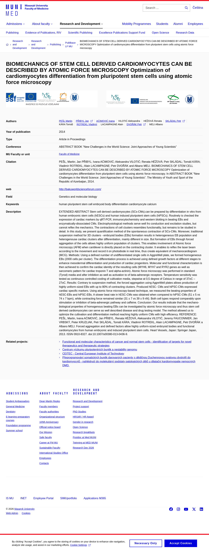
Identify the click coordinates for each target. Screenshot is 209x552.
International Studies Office (53, 452)
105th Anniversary (49, 422)
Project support (81, 406)
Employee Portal (43, 498)
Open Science (160, 32)
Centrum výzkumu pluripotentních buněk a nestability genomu (99, 349)
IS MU (9, 498)
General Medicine (15, 406)
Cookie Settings (80, 546)
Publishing (12, 32)
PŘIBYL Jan (84, 121)
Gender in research (83, 422)
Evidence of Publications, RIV (43, 32)
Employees (195, 24)
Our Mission (45, 432)
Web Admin (12, 513)
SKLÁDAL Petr (175, 121)
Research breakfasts (84, 432)
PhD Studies (79, 411)
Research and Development (86, 391)
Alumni (178, 24)
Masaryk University (24, 509)
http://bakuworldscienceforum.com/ (80, 189)
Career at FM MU (48, 442)
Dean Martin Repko (49, 401)
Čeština (198, 7)
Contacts (44, 463)
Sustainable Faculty (49, 447)
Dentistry (10, 411)
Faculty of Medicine (69, 154)
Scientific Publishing (80, 32)
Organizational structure (52, 416)
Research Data (185, 32)
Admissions (17, 393)
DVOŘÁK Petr (136, 124)
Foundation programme (18, 425)
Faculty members (48, 406)
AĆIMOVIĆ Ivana (105, 121)
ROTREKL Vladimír (87, 124)
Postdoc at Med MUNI (84, 437)
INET (23, 498)
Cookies (26, 513)
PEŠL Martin (65, 121)
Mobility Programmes (136, 24)
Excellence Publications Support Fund (122, 32)
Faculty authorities (49, 411)
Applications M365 (95, 498)
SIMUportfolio (68, 498)
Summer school (14, 430)
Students (162, 24)
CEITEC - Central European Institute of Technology (93, 353)
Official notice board (49, 427)
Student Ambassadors (17, 401)
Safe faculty (45, 437)
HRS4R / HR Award (83, 416)
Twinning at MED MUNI (85, 442)
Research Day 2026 (83, 447)
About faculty (53, 393)
